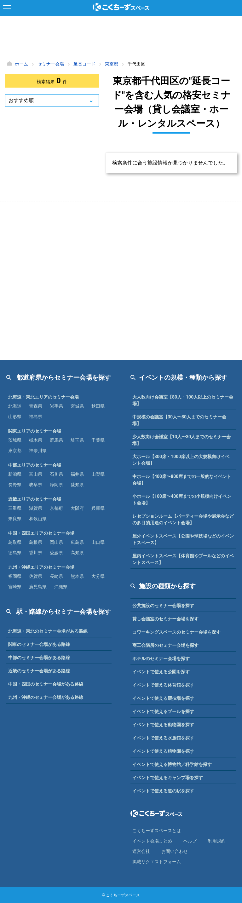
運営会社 (141, 851)
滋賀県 (35, 508)
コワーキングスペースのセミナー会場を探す (176, 632)
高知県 (77, 552)
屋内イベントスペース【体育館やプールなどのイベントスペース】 (183, 559)
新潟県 (14, 474)
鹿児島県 (38, 586)
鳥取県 (14, 542)
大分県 (98, 576)
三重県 (14, 508)
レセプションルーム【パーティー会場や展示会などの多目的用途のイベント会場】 (183, 519)
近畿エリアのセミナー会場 (34, 499)
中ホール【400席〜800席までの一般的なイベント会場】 (181, 480)
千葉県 (98, 440)
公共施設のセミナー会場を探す (163, 605)
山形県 (14, 416)
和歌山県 (38, 518)
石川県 (56, 474)
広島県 (77, 542)
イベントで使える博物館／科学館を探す (172, 764)
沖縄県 (60, 586)
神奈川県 (38, 450)
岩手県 (56, 406)
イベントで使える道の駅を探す (163, 790)
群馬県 (56, 440)
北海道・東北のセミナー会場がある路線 (48, 631)
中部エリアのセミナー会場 (34, 465)
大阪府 (77, 508)
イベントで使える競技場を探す (163, 698)
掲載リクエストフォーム (156, 861)
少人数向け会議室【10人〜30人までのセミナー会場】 (181, 440)
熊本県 (77, 576)
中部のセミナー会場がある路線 (39, 657)
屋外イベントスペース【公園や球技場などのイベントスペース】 (183, 539)
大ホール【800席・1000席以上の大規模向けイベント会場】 (180, 460)
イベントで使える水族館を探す (163, 737)
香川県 (35, 552)
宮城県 (77, 406)
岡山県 (56, 542)
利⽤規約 (217, 840)
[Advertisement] (121, 39)
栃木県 (35, 440)
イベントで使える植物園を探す (163, 751)
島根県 (35, 542)
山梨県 (98, 474)
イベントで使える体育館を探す (163, 684)
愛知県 (77, 484)
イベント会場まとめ (152, 840)
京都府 (56, 508)
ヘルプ (190, 840)
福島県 (35, 416)
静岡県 (56, 484)
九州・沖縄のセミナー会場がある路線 (45, 697)
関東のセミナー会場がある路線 (39, 644)
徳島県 (14, 552)
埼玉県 (77, 440)
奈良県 (14, 518)
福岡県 (14, 576)
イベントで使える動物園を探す (163, 724)
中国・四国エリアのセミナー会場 (41, 533)
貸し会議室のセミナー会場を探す (165, 618)
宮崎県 (14, 586)
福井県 (77, 474)
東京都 (14, 450)
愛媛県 (56, 552)
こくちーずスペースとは (156, 830)
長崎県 (56, 576)
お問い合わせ (174, 851)
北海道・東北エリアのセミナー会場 (43, 397)
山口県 (98, 542)
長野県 (14, 484)
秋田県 (98, 406)
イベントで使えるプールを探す (163, 711)
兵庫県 (98, 508)
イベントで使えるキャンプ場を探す (167, 777)
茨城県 (14, 440)
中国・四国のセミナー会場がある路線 (45, 684)
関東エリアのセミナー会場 (34, 431)
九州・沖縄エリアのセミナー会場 (41, 567)
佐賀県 (35, 576)
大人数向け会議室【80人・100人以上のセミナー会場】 (182, 400)
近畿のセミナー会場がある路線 (39, 670)
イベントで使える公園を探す (161, 671)
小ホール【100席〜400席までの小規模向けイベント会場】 (181, 499)
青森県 (35, 406)
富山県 (35, 474)
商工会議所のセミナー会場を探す (165, 645)
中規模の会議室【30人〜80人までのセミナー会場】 (179, 420)
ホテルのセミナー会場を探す (161, 658)
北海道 (14, 406)
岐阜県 (35, 484)
